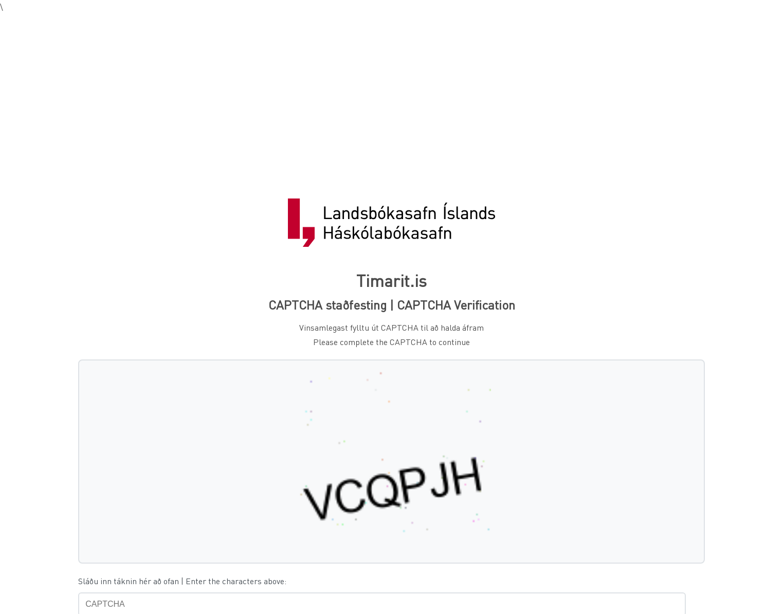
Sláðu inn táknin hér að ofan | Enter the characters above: (182, 580)
